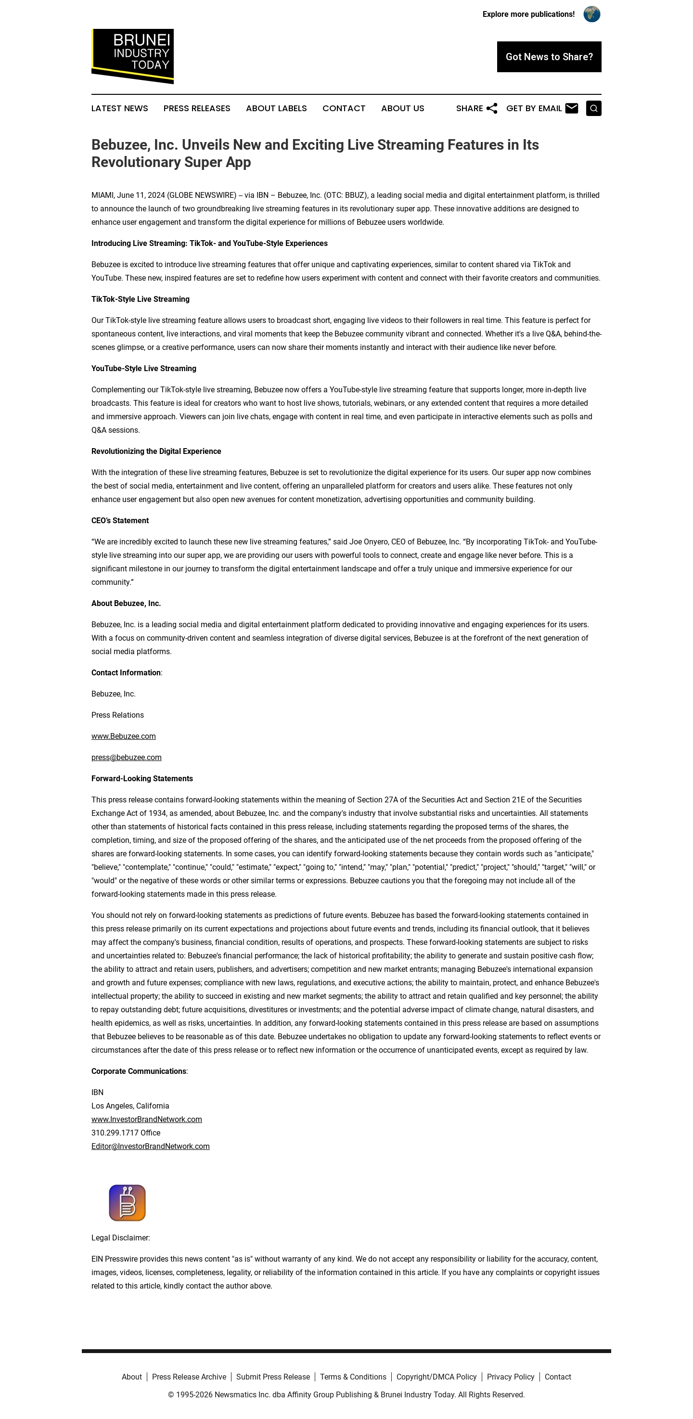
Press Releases (197, 108)
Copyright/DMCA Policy (437, 1376)
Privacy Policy (511, 1376)
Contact (344, 108)
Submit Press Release (273, 1376)
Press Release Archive (189, 1376)
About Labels (276, 108)
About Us (402, 108)
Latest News (119, 108)
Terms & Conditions (353, 1376)
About (132, 1376)
